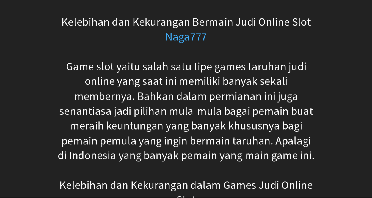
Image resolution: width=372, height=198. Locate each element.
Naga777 (186, 37)
